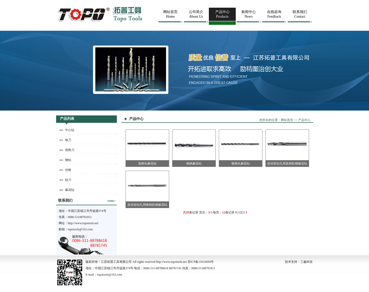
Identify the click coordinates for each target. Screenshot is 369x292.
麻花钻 (69, 190)
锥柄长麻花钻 (240, 163)
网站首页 (287, 120)
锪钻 (68, 160)
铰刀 (68, 180)
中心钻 (69, 130)
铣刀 (68, 140)
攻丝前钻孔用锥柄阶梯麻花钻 (147, 205)
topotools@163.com (80, 229)
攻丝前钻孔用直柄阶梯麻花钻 (287, 163)
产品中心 (304, 120)
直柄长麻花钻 (147, 163)
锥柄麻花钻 (194, 163)
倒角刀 (69, 150)
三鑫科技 (306, 262)
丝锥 (68, 170)
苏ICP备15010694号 (201, 262)
